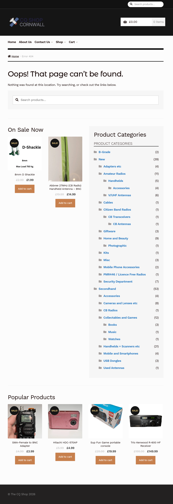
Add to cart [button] (24, 188)
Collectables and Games (120, 317)
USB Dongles (112, 360)
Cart (72, 42)
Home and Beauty (115, 238)
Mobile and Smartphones (120, 353)
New (102, 159)
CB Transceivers (119, 217)
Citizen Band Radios (117, 209)
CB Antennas (122, 224)
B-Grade (104, 152)
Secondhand (107, 289)
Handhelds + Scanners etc (121, 346)
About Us (25, 42)
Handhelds (115, 181)
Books (112, 324)
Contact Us (42, 42)
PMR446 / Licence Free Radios (124, 274)
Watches (114, 339)
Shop (59, 42)
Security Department (117, 281)
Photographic (117, 245)
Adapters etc (112, 166)
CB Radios (110, 310)
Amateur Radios (114, 173)
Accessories (121, 188)
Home (12, 42)
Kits (106, 252)
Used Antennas (113, 368)
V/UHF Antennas (119, 195)
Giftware (109, 231)
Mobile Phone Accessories (121, 267)
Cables (108, 202)
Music (112, 332)
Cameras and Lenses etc (120, 303)
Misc (106, 260)
